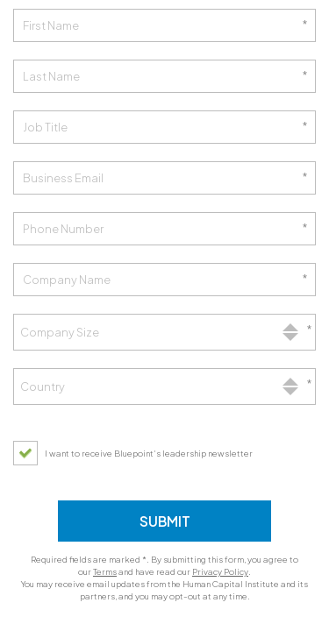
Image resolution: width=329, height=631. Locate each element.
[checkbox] (137, 453)
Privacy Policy (220, 571)
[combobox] (164, 332)
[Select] (164, 332)
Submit (164, 521)
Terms (105, 571)
